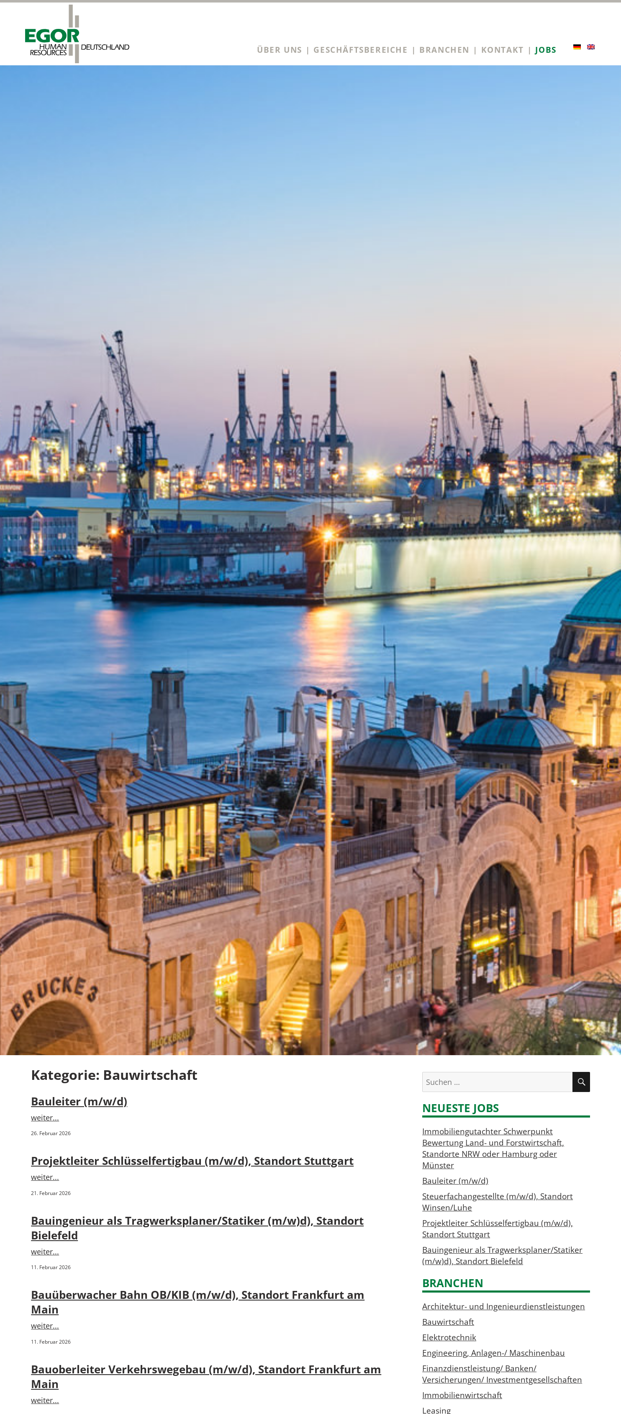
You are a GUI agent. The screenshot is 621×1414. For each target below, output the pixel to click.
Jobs (545, 49)
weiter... (45, 1118)
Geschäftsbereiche (360, 49)
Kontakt (502, 49)
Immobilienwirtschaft (462, 1395)
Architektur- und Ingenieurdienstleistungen (503, 1306)
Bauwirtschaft (448, 1321)
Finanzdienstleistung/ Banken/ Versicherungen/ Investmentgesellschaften (502, 1373)
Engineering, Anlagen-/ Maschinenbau (493, 1352)
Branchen (444, 49)
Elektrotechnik (449, 1337)
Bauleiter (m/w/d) (79, 1101)
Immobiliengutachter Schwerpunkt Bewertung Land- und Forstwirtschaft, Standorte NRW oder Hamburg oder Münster (493, 1148)
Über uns (279, 49)
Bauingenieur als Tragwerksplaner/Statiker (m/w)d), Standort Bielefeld (502, 1255)
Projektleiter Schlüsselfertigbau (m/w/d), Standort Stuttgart (192, 1161)
